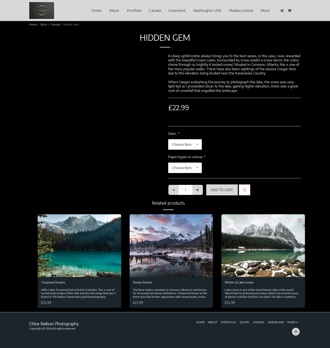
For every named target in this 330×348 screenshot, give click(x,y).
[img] (79, 245)
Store (43, 24)
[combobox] (185, 144)
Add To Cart (222, 190)
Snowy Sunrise (144, 283)
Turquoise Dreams (55, 283)
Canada (55, 24)
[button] (281, 10)
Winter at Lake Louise (241, 283)
